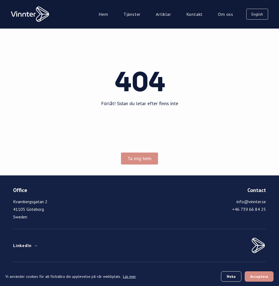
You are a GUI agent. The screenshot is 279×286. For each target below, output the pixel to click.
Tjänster (132, 14)
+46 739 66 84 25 (249, 209)
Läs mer (129, 276)
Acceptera (259, 276)
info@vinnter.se (251, 201)
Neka (231, 276)
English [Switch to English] (257, 14)
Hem (103, 14)
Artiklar (163, 14)
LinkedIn (25, 245)
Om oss (225, 14)
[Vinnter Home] (30, 14)
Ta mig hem (139, 158)
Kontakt (194, 14)
